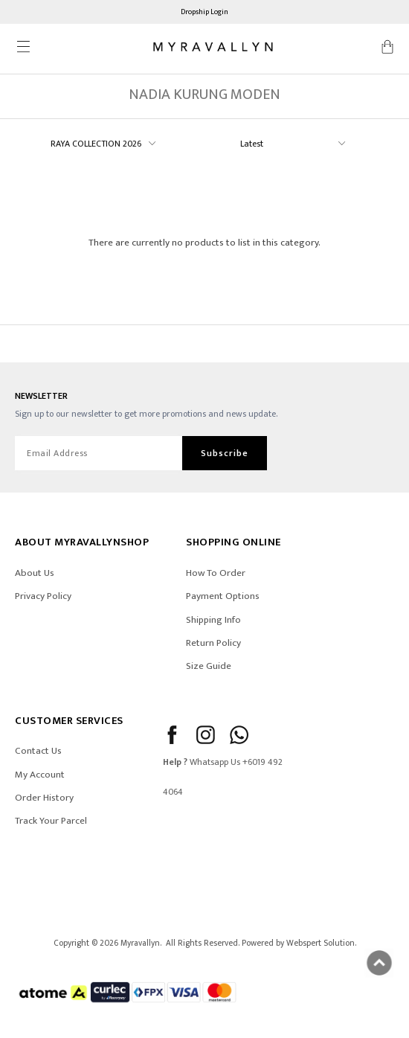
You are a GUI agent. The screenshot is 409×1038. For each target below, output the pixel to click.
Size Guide (208, 666)
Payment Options (223, 596)
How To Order (215, 573)
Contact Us (38, 751)
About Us (34, 573)
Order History (44, 797)
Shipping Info (213, 620)
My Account (40, 774)
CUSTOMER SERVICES (69, 720)
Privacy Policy (43, 596)
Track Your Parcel (51, 821)
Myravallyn (140, 943)
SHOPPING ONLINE (233, 542)
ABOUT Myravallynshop (82, 542)
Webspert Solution (320, 943)
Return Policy (213, 643)
